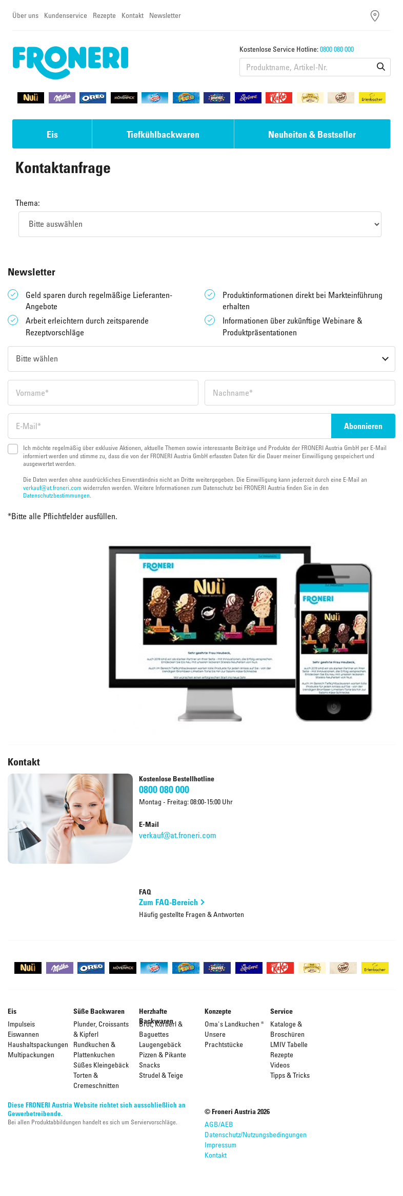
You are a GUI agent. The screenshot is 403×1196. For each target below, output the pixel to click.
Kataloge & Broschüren (287, 1028)
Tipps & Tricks (290, 1075)
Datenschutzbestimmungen (56, 495)
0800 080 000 (337, 49)
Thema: (27, 203)
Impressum (220, 1144)
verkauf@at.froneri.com (52, 487)
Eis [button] (52, 134)
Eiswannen (23, 1034)
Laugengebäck (160, 1044)
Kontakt (133, 15)
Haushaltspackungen (38, 1044)
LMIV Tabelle (289, 1044)
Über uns (25, 15)
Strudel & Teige (161, 1075)
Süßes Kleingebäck (101, 1064)
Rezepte (104, 15)
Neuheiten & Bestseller (312, 134)
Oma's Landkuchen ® (234, 1023)
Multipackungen (31, 1054)
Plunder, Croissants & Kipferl (101, 1028)
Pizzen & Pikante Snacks (162, 1059)
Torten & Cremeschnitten (96, 1080)
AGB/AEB (219, 1124)
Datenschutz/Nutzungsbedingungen (256, 1134)
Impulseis (21, 1023)
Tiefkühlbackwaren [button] (163, 134)
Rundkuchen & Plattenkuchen (94, 1049)
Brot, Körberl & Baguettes (161, 1028)
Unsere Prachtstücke (224, 1039)
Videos (280, 1064)
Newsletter (165, 15)
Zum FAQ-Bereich (168, 902)
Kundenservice (65, 15)
